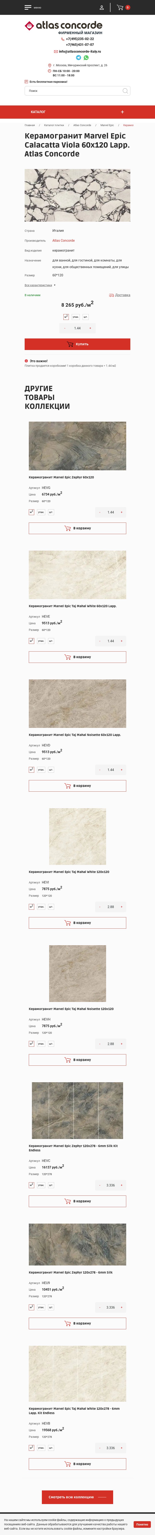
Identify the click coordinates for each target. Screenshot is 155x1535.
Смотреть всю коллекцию (71, 1497)
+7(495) (80, 39)
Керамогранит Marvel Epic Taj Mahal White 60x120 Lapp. (72, 606)
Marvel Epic (107, 125)
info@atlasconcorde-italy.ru (80, 51)
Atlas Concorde (82, 125)
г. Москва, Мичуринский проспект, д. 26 (80, 65)
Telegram (78, 58)
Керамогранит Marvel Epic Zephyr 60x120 (61, 477)
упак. (76, 317)
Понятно (142, 1524)
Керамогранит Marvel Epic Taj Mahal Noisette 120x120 (71, 1009)
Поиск (125, 91)
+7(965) (80, 45)
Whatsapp (86, 58)
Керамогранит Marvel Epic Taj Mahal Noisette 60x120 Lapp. (75, 735)
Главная (30, 125)
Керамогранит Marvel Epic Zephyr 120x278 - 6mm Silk (71, 1272)
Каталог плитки (54, 125)
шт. (86, 317)
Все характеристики (38, 285)
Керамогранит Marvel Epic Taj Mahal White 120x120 (69, 872)
